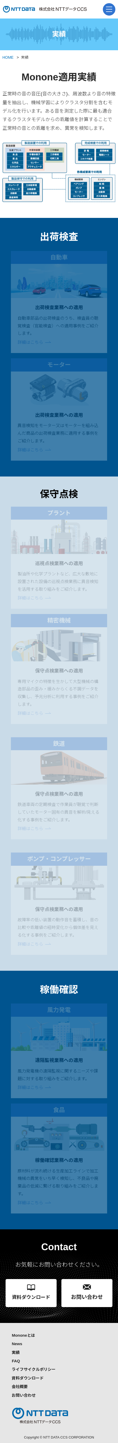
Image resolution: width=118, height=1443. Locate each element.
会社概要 (20, 1386)
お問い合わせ (24, 1395)
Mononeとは (23, 1335)
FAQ (16, 1361)
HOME (8, 57)
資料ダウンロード (28, 1378)
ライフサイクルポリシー (34, 1369)
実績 (16, 1352)
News (17, 1343)
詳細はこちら (30, 342)
